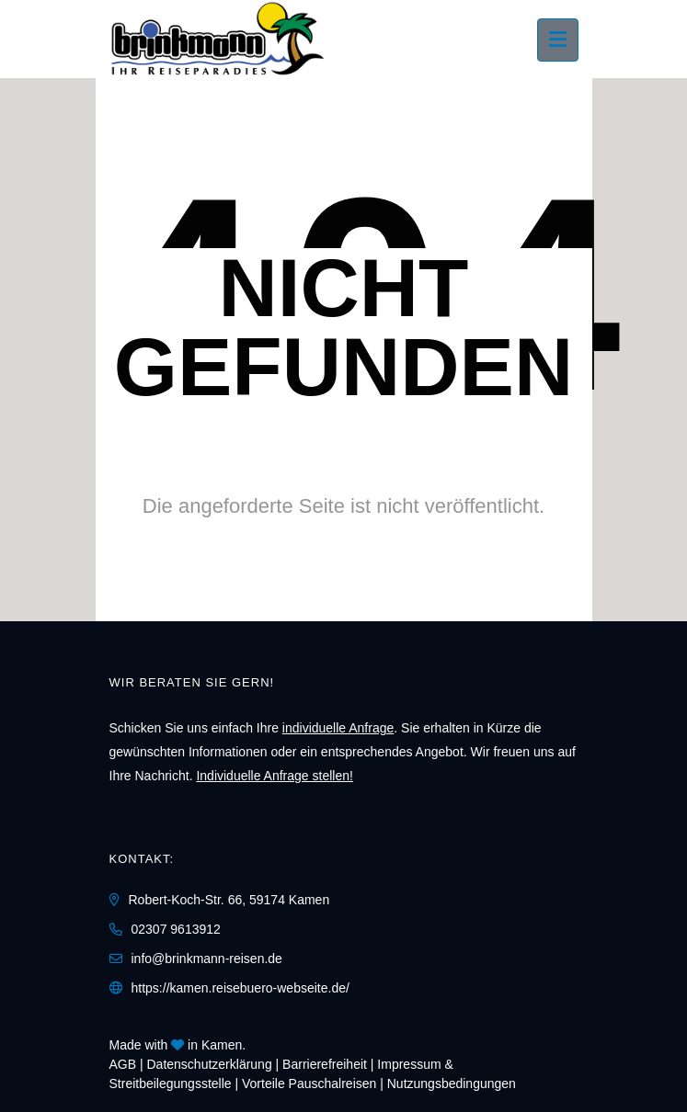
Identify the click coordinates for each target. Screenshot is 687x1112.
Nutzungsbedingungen (451, 1083)
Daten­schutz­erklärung (209, 1064)
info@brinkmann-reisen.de (207, 958)
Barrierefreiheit (324, 1064)
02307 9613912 (176, 929)
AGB (123, 1064)
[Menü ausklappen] (557, 40)
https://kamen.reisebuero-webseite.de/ (240, 988)
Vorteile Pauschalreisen (309, 1083)
